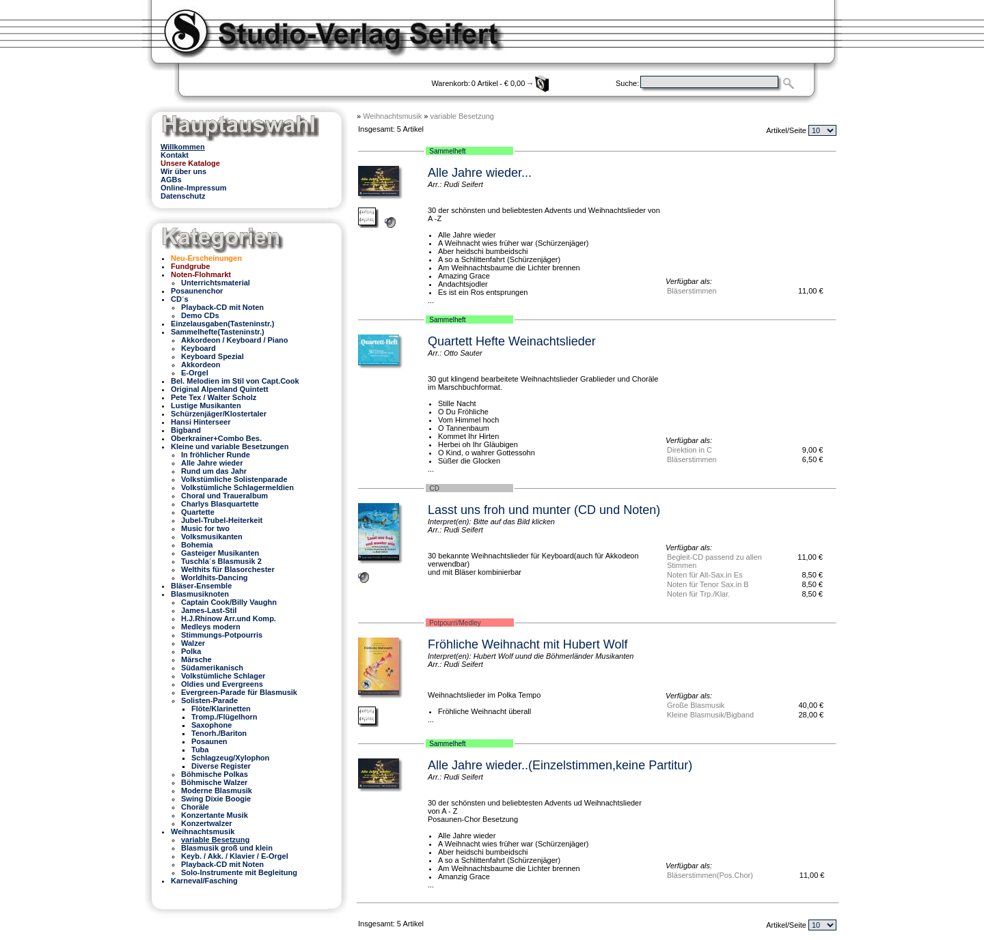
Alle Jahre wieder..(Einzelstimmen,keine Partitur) (560, 765)
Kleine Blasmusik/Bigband (710, 715)
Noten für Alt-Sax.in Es (705, 575)
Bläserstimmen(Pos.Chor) (710, 875)
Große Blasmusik (695, 705)
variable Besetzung (462, 116)
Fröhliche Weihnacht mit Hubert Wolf (527, 644)
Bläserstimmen (692, 291)
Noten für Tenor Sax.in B (708, 584)
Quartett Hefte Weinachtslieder (512, 341)
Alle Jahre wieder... (480, 173)
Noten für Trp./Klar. (698, 594)
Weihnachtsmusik (392, 116)
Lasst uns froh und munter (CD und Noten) (544, 510)
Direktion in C (689, 450)
